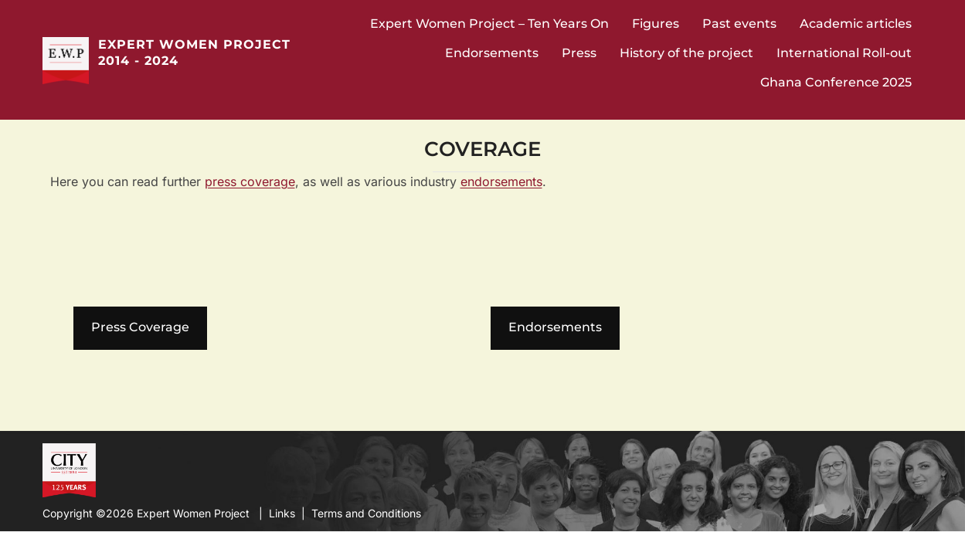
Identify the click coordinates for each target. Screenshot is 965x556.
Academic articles (856, 23)
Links (282, 513)
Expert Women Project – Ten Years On (489, 23)
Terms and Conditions (366, 513)
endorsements (501, 181)
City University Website (67, 469)
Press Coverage (140, 327)
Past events (739, 23)
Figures (655, 23)
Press (579, 53)
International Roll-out (844, 53)
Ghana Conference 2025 (836, 82)
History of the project (686, 53)
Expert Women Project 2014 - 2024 (194, 52)
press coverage (250, 181)
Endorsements (492, 53)
